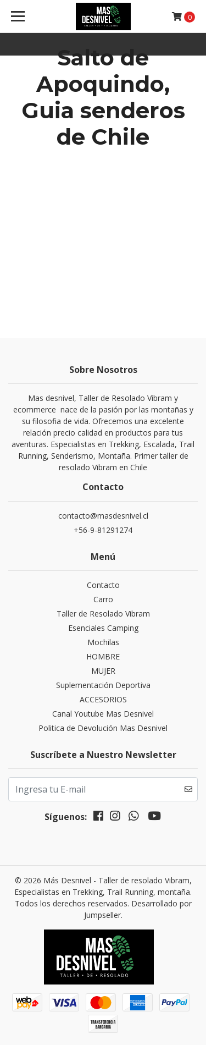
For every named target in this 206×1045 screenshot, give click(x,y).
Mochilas (103, 642)
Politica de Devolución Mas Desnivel (103, 728)
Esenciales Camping (103, 628)
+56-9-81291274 (103, 530)
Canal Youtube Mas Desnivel (103, 713)
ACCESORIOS (103, 699)
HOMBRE (103, 656)
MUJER (103, 671)
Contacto (103, 585)
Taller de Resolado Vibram (103, 613)
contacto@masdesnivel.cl (103, 515)
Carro (103, 599)
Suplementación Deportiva (103, 685)
